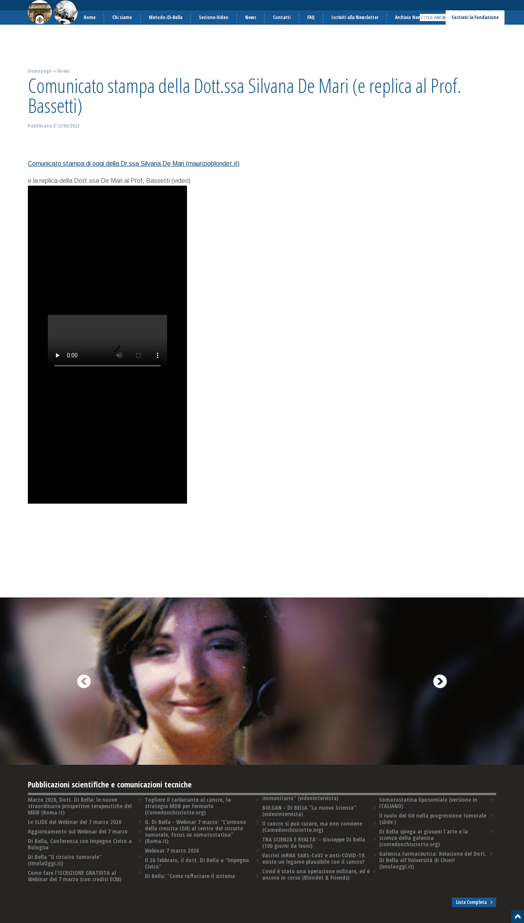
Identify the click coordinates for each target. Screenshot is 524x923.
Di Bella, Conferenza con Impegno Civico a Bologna (80, 844)
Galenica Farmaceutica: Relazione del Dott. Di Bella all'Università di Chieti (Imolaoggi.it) (433, 860)
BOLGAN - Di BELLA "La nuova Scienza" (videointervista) (309, 811)
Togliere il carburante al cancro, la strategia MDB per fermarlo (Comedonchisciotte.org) (188, 806)
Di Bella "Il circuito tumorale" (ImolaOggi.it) (64, 860)
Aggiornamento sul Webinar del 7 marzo (78, 831)
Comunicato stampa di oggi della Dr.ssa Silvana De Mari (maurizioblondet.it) (134, 163)
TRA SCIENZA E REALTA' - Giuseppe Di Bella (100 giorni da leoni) (313, 842)
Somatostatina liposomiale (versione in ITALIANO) (428, 803)
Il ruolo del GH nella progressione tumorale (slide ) (432, 819)
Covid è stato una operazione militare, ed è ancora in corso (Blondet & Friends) (316, 874)
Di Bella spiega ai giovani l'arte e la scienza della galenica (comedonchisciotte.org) (423, 838)
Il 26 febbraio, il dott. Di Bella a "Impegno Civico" (197, 863)
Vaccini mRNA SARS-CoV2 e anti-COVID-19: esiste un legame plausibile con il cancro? (314, 858)
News (63, 70)
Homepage (40, 70)
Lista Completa (471, 902)
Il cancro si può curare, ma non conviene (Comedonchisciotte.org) (312, 827)
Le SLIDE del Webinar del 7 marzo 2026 (74, 822)
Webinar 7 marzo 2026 (172, 850)
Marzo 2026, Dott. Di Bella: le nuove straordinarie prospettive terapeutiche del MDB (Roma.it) (80, 806)
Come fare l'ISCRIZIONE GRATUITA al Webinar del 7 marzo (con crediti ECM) (74, 876)
